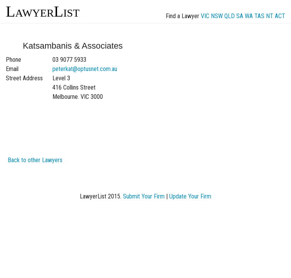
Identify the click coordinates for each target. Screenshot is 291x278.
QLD (229, 16)
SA (239, 16)
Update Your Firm (190, 196)
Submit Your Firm (144, 196)
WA (249, 16)
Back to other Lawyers (35, 160)
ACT (280, 16)
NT (269, 16)
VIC (205, 16)
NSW (217, 16)
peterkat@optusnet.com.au (84, 69)
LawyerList (42, 11)
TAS (259, 16)
